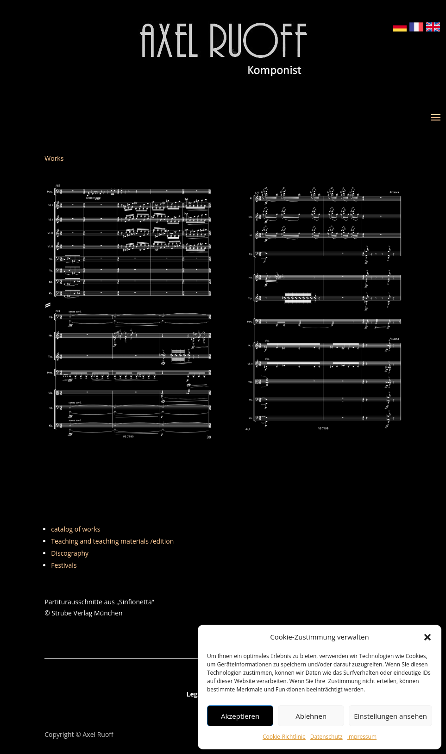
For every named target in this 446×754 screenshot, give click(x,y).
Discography (69, 553)
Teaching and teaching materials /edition (112, 541)
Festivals (63, 565)
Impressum (362, 737)
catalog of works (75, 529)
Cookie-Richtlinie (284, 737)
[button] (427, 637)
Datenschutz (326, 737)
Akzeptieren (240, 716)
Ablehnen (311, 716)
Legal (195, 694)
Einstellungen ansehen (390, 716)
